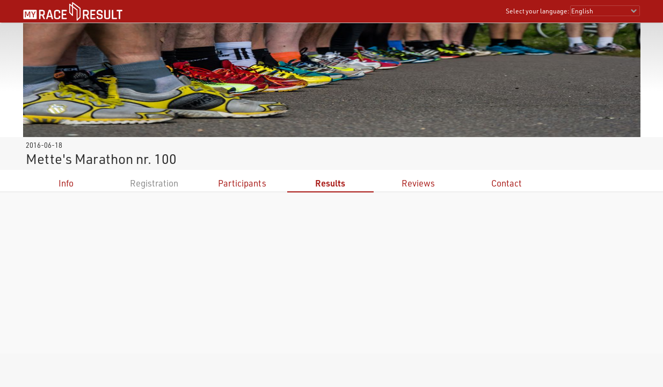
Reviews (418, 183)
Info (66, 183)
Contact (506, 183)
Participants (242, 183)
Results (330, 183)
